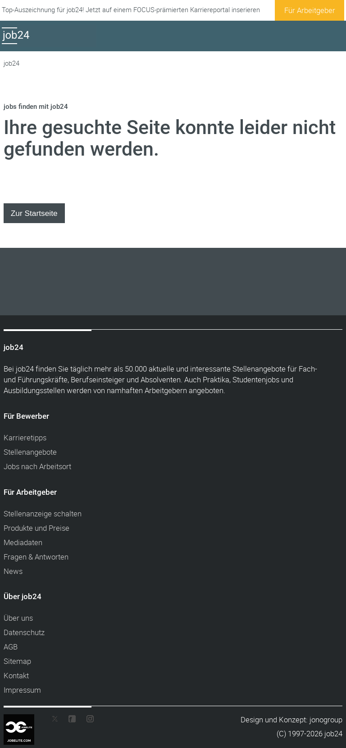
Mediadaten (23, 542)
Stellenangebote (30, 452)
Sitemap (17, 661)
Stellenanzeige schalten (43, 513)
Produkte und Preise (36, 528)
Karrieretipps (25, 437)
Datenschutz (24, 632)
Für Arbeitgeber (309, 10)
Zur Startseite (34, 213)
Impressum (22, 690)
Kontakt (16, 675)
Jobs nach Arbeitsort (37, 466)
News (13, 571)
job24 (11, 63)
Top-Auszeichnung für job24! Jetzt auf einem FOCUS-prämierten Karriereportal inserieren (131, 9)
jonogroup (326, 719)
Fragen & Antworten (36, 556)
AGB (11, 646)
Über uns (18, 618)
